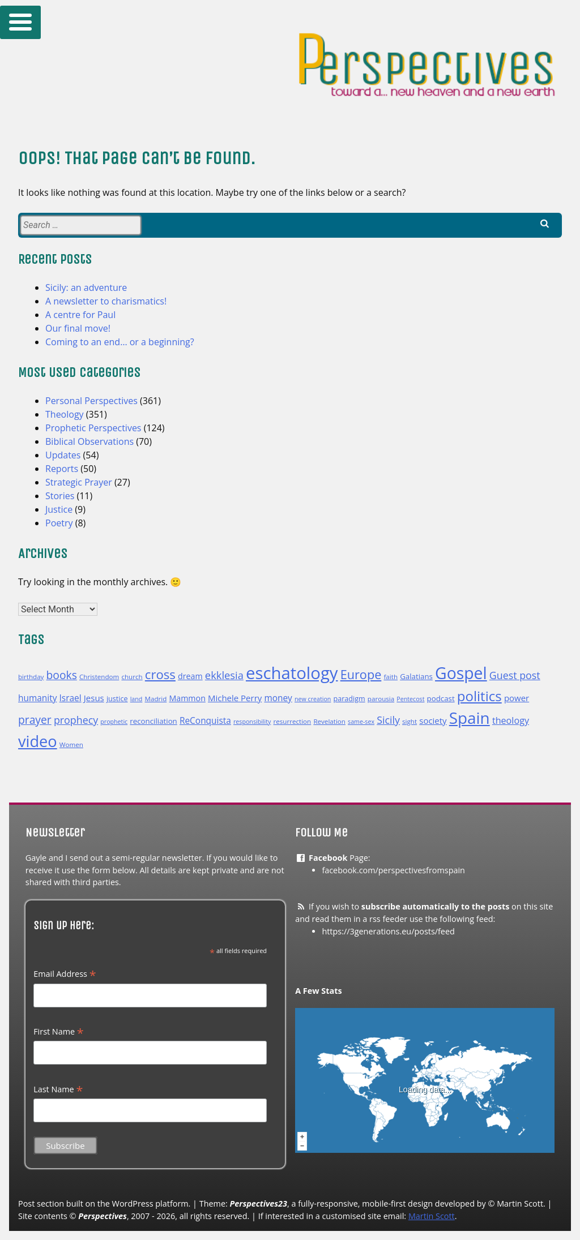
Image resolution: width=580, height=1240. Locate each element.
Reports (61, 468)
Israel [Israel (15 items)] (70, 698)
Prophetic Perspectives (93, 428)
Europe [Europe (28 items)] (361, 674)
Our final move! (77, 328)
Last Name (58, 1089)
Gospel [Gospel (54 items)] (461, 673)
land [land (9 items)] (136, 699)
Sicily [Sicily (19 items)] (388, 720)
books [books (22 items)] (61, 675)
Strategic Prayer (78, 482)
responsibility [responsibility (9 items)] (252, 722)
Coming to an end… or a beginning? (119, 342)
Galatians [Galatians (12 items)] (416, 676)
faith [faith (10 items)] (390, 676)
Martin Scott (431, 1216)
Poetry (59, 523)
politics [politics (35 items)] (479, 695)
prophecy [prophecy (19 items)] (76, 720)
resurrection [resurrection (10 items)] (293, 721)
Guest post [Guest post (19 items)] (514, 675)
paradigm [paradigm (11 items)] (349, 698)
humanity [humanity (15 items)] (37, 698)
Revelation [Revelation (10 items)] (329, 721)
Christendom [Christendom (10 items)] (99, 676)
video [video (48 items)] (37, 741)
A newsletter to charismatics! (106, 301)
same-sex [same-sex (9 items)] (361, 722)
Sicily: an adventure (86, 287)
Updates (62, 455)
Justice (58, 509)
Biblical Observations (89, 441)
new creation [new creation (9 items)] (313, 699)
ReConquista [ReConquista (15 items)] (205, 720)
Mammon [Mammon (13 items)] (187, 698)
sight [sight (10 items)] (409, 721)
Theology (64, 414)
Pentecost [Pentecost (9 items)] (410, 699)
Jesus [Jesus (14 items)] (94, 697)
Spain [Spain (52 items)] (469, 717)
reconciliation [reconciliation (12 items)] (153, 721)
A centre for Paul (80, 314)
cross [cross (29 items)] (160, 674)
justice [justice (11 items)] (117, 698)
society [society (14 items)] (432, 720)
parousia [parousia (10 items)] (381, 698)
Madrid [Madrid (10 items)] (156, 698)
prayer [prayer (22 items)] (35, 719)
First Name (58, 1031)
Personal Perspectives (91, 400)
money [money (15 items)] (278, 698)
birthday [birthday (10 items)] (31, 676)
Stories (59, 496)
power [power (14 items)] (516, 697)
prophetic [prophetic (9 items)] (113, 722)
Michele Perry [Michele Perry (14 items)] (235, 697)
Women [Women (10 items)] (71, 744)
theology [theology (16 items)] (510, 720)
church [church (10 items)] (131, 676)
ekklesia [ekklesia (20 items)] (224, 675)
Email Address (64, 974)
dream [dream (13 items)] (190, 676)
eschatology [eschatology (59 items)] (292, 673)
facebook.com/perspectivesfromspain (393, 870)
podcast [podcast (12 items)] (441, 698)
